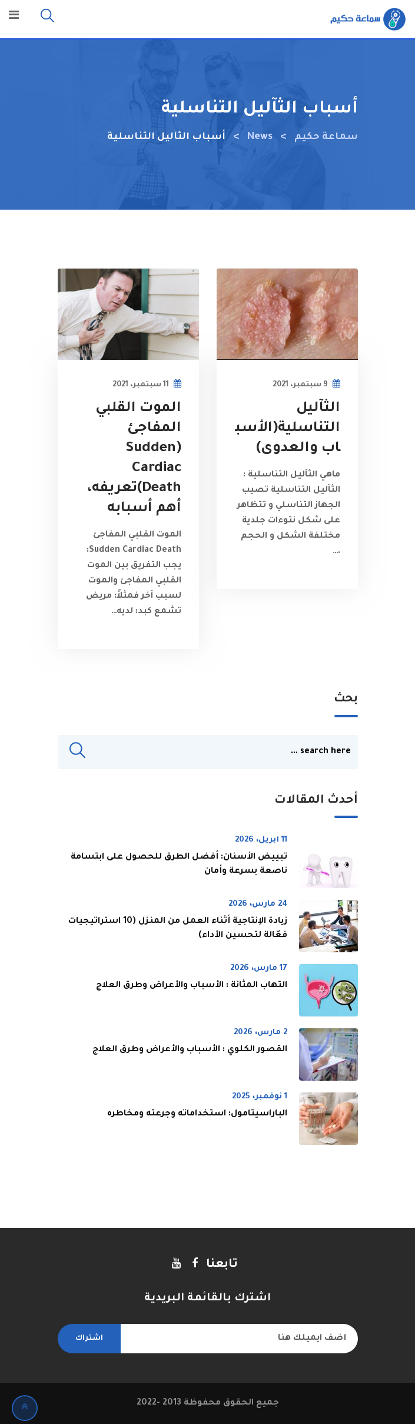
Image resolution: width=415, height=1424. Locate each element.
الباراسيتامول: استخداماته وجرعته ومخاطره (197, 1114)
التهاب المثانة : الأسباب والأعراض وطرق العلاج (191, 986)
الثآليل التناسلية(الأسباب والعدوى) (287, 428)
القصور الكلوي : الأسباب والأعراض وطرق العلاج (189, 1050)
